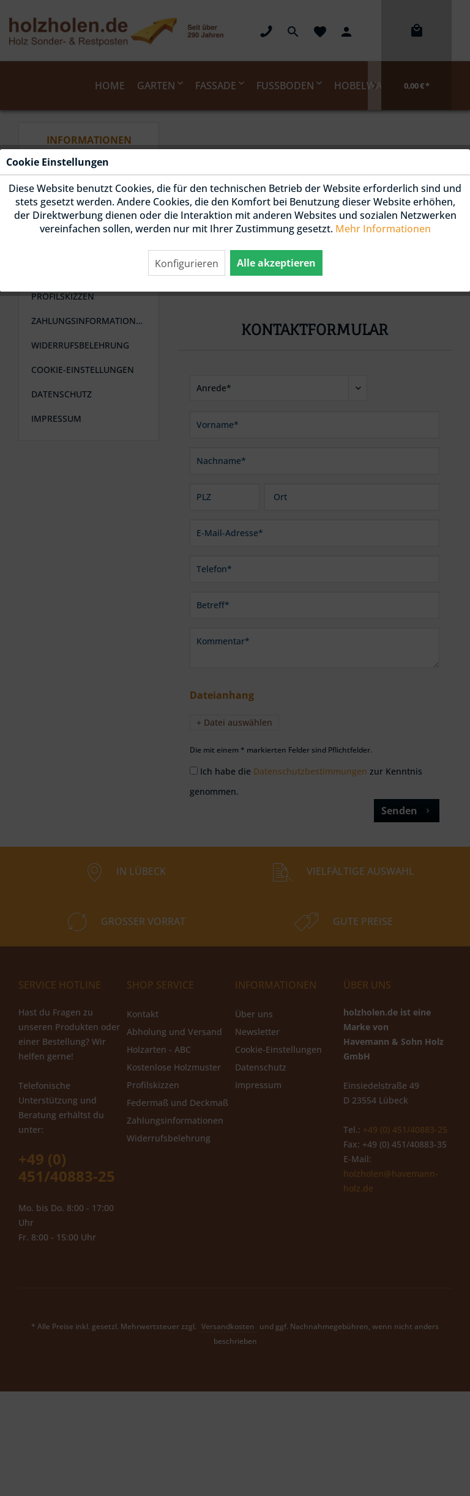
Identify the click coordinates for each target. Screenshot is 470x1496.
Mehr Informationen (383, 228)
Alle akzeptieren (276, 263)
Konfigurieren (186, 263)
